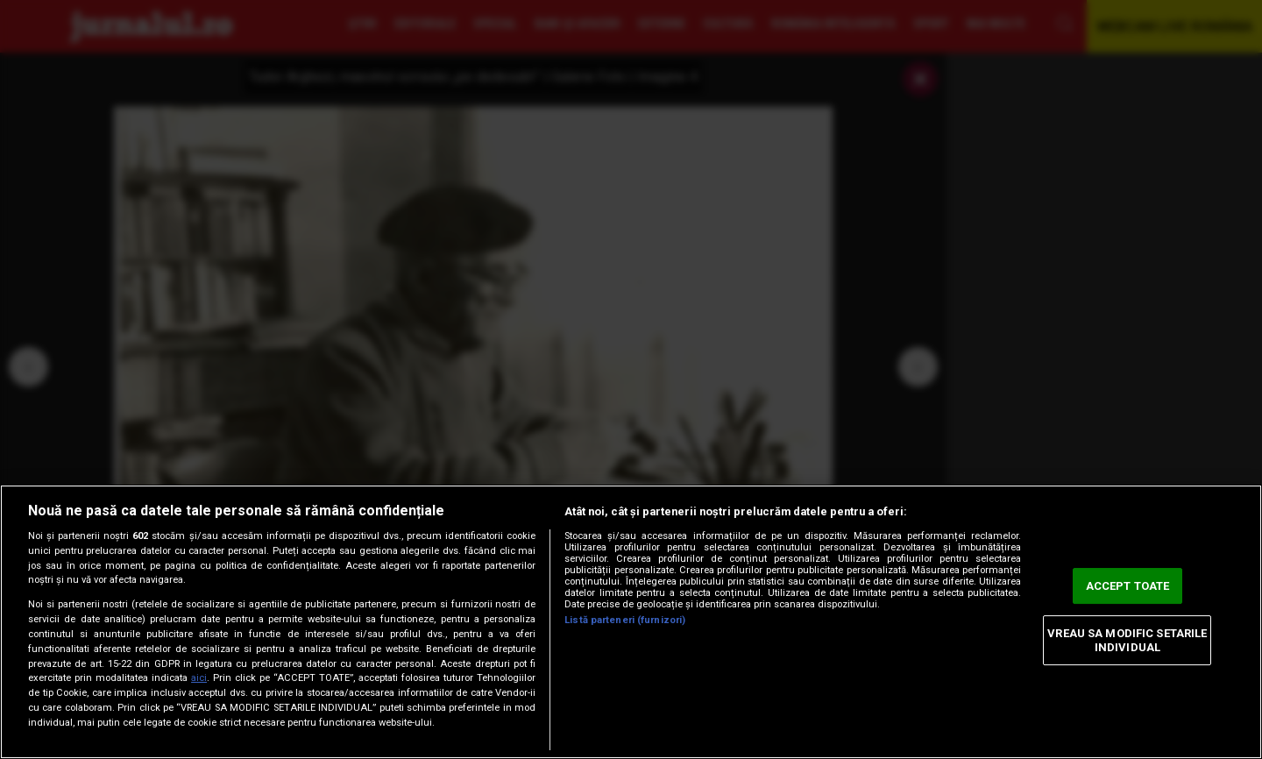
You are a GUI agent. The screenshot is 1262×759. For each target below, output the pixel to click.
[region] (631, 622)
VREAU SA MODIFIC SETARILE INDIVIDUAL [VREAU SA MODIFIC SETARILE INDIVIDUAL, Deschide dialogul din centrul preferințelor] (1127, 640)
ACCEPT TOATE (1128, 585)
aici (199, 678)
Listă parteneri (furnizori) (624, 620)
